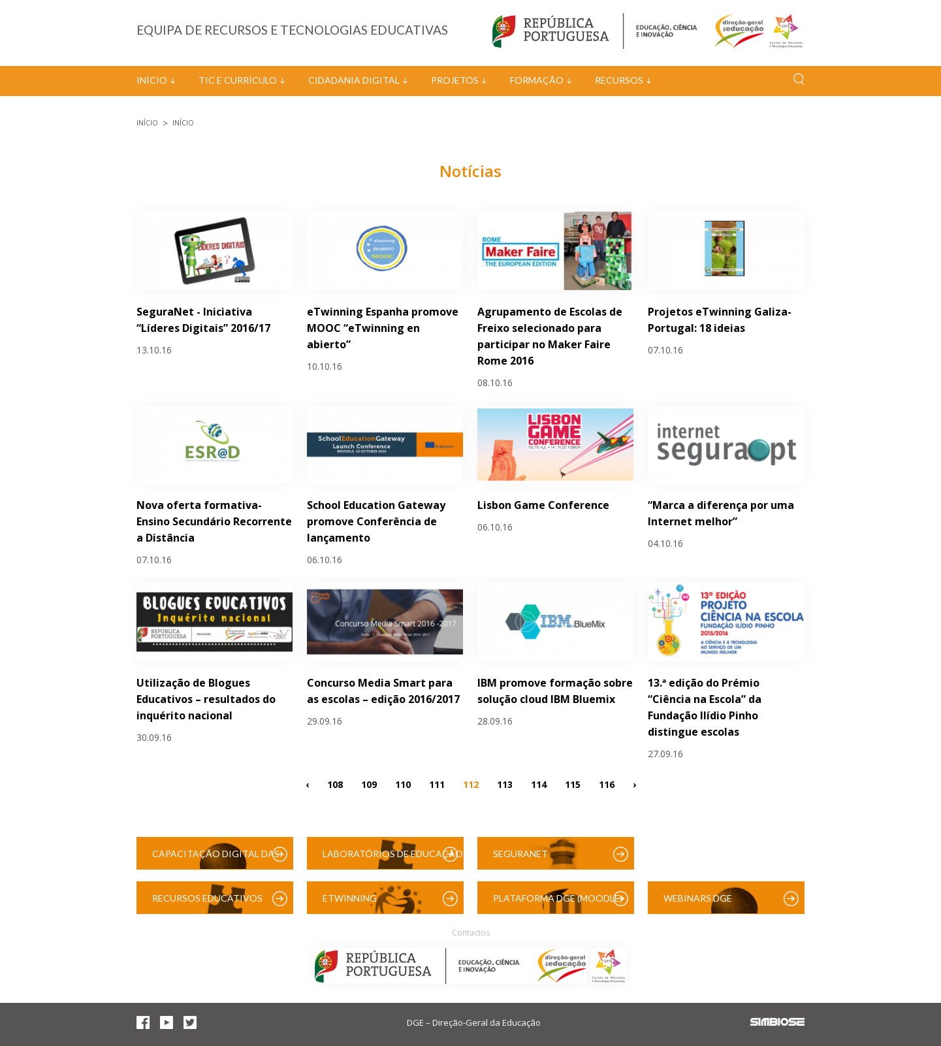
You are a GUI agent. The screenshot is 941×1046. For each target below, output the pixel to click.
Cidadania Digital (354, 80)
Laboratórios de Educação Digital (393, 859)
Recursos (619, 80)
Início (151, 80)
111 (437, 783)
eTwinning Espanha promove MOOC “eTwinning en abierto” (382, 327)
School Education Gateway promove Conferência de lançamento (376, 521)
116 (606, 783)
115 (573, 783)
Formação (537, 80)
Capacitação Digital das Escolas (215, 859)
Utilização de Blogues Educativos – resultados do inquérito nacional (206, 699)
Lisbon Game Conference (543, 505)
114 (539, 783)
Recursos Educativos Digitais (207, 903)
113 (505, 783)
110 (403, 783)
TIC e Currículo (238, 80)
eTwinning (350, 898)
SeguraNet (520, 853)
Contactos (471, 932)
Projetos (455, 80)
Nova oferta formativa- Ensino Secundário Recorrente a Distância (214, 521)
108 (335, 783)
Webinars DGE (697, 898)
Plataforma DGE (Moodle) (557, 898)
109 (369, 783)
